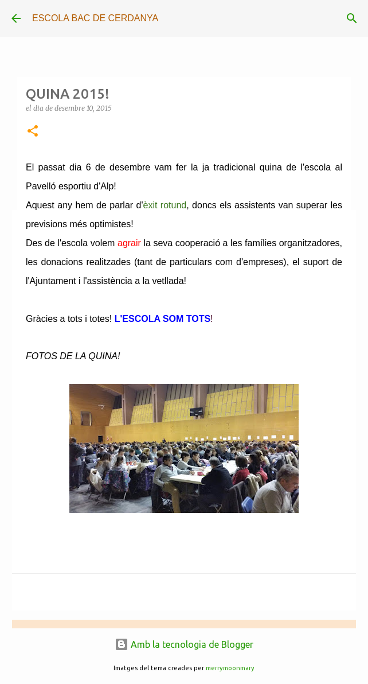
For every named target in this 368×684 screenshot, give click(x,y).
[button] (33, 131)
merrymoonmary (230, 667)
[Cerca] (352, 18)
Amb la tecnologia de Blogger (184, 644)
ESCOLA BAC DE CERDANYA (95, 18)
